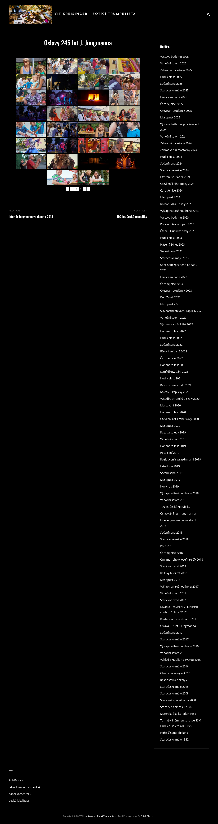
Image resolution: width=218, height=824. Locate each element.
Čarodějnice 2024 (171, 190)
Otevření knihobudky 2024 (177, 184)
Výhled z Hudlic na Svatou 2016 (180, 660)
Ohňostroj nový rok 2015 (176, 673)
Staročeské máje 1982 (174, 739)
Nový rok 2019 (169, 486)
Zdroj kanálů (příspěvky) (24, 787)
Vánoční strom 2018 (173, 500)
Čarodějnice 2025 (171, 104)
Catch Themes (148, 816)
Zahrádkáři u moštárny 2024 (178, 150)
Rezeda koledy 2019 (173, 432)
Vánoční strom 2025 (173, 63)
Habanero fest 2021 (173, 365)
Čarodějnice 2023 (171, 284)
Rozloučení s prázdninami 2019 (180, 459)
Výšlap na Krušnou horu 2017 (179, 586)
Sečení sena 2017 (171, 633)
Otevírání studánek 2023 (176, 291)
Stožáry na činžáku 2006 (176, 707)
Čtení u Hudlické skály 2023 (177, 231)
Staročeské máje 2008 (174, 693)
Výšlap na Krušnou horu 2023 (179, 211)
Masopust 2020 (170, 426)
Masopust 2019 (170, 480)
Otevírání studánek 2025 (176, 111)
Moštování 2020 (170, 405)
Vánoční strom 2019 (173, 439)
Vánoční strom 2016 (173, 653)
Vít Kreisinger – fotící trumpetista (95, 14)
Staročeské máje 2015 (174, 687)
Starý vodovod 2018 (173, 566)
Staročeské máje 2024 (174, 170)
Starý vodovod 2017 (173, 600)
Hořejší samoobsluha (174, 733)
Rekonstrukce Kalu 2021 (175, 385)
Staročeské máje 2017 (174, 639)
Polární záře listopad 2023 (177, 224)
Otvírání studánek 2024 (175, 177)
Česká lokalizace (19, 801)
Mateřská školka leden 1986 (178, 714)
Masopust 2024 (170, 197)
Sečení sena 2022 (171, 345)
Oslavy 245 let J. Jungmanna (178, 513)
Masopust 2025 (170, 117)
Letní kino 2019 (170, 466)
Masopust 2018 (170, 580)
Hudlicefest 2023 (171, 238)
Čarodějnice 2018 (171, 553)
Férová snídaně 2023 (173, 277)
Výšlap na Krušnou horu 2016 (179, 646)
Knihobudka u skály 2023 (176, 204)
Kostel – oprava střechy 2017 (179, 619)
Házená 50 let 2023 (172, 244)
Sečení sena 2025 (171, 84)
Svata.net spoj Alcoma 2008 (178, 700)
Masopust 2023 (170, 304)
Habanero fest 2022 (173, 331)
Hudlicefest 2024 (171, 157)
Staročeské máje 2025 (174, 90)
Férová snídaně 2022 (173, 351)
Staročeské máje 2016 (174, 666)
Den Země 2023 (170, 297)
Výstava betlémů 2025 (174, 57)
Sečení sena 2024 (171, 163)
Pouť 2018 (166, 546)
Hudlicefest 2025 (171, 77)
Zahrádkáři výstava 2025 (176, 70)
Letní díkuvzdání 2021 (174, 372)
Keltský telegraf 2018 (173, 573)
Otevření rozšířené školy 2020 (179, 419)
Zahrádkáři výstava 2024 (176, 143)
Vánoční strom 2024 (173, 136)
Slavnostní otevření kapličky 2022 (181, 311)
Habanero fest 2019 (173, 446)
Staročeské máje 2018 (174, 539)
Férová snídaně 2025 (173, 97)
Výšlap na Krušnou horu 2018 (179, 493)
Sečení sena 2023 (171, 251)
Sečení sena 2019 (171, 473)
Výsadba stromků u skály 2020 (179, 399)
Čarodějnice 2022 (171, 358)
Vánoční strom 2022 (173, 318)
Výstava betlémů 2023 (174, 217)
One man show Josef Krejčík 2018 (181, 559)
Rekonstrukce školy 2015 (176, 680)
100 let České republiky (175, 507)
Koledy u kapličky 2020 (174, 392)
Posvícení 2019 (169, 453)
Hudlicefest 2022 (171, 338)
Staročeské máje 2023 (174, 258)
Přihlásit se (16, 780)
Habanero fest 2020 (173, 412)
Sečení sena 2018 (171, 532)
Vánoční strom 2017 (173, 593)
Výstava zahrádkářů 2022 (176, 324)
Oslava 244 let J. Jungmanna (178, 626)
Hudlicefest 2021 (171, 378)
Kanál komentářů (20, 794)
